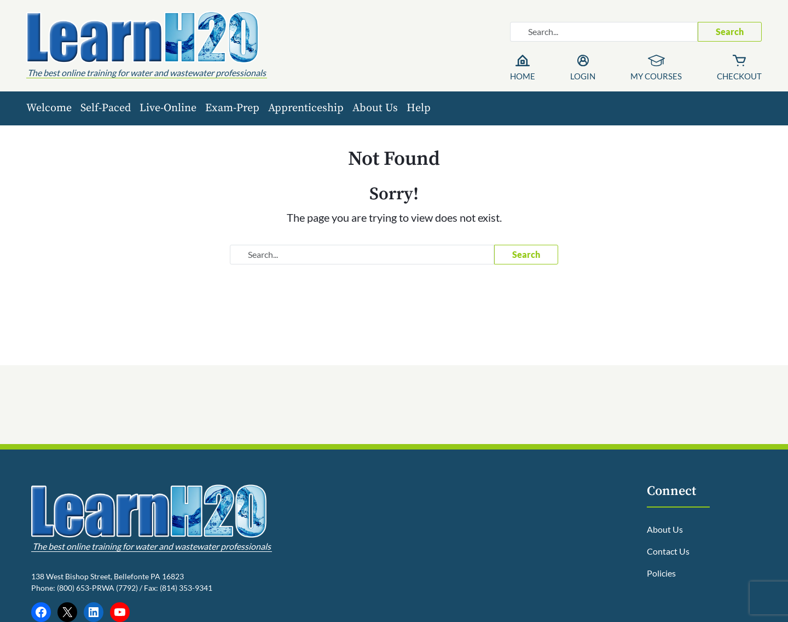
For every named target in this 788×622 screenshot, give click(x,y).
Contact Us (668, 551)
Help (419, 108)
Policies (661, 573)
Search (730, 31)
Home (522, 76)
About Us (375, 108)
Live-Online (168, 108)
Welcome (49, 108)
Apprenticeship (306, 108)
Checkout (739, 76)
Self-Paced (105, 108)
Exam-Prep (232, 108)
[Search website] (604, 32)
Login (582, 76)
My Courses (656, 76)
